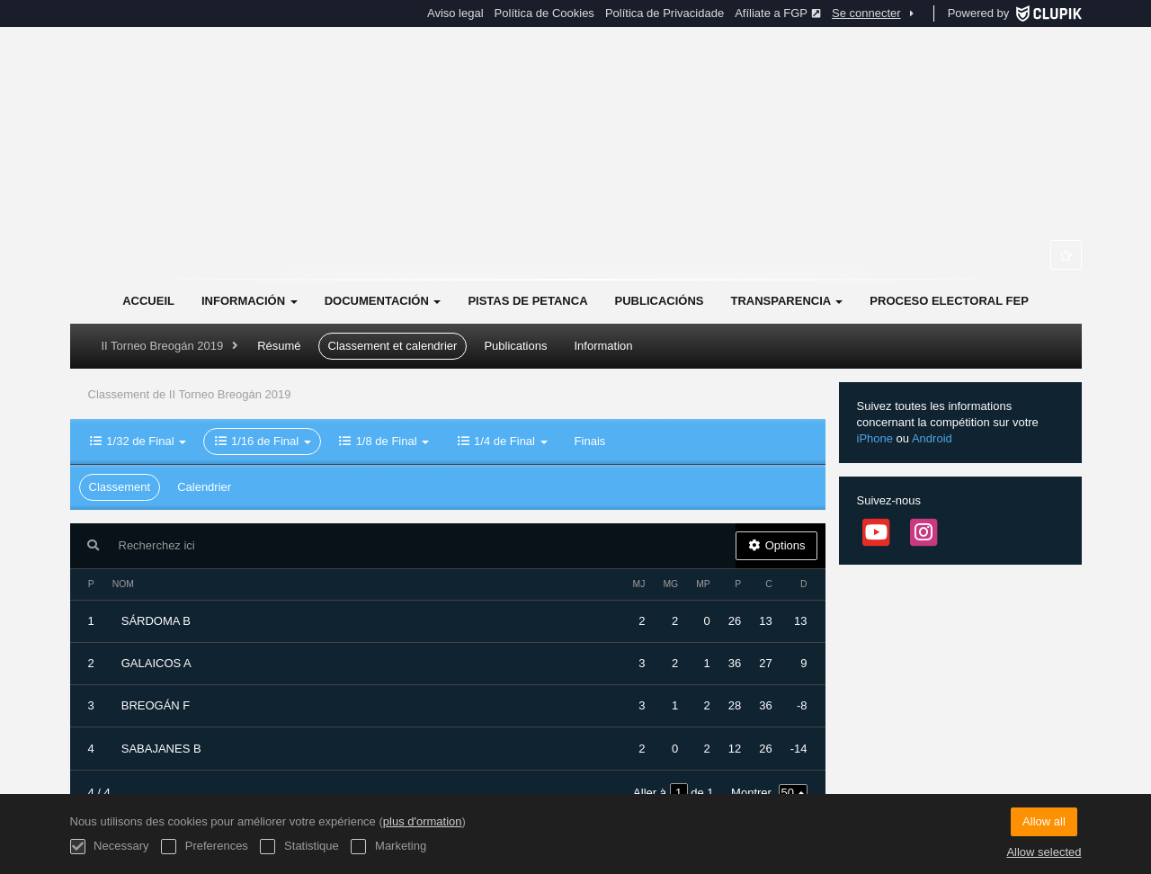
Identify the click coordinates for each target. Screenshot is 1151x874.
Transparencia (786, 301)
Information (603, 345)
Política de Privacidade (664, 13)
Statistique (299, 846)
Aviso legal (455, 13)
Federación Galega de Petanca (575, 189)
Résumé (278, 345)
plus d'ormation (422, 821)
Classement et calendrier (393, 345)
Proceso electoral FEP (949, 301)
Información (249, 301)
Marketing (388, 846)
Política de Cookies (544, 13)
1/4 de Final (501, 441)
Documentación (383, 301)
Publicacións (659, 301)
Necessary (109, 846)
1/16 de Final (262, 441)
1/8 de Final (383, 441)
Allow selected (1043, 852)
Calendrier (204, 487)
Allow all (1044, 821)
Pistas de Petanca (527, 301)
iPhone (875, 438)
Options (776, 545)
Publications (515, 345)
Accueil (148, 301)
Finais (590, 441)
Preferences (204, 846)
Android (932, 438)
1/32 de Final (138, 441)
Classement (120, 487)
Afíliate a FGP (778, 13)
